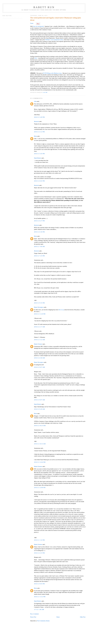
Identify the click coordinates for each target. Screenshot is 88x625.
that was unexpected (38, 26)
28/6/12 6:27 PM (39, 220)
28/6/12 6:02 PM (39, 181)
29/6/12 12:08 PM (39, 487)
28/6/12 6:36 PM (39, 232)
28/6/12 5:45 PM (39, 153)
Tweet (31, 23)
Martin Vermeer (38, 344)
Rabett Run (44, 7)
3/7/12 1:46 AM (39, 609)
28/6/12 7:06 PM (39, 246)
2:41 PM (45, 92)
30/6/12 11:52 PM (39, 596)
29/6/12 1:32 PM (39, 540)
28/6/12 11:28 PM (39, 314)
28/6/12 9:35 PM (39, 303)
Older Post (82, 617)
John (35, 101)
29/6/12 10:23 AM (40, 425)
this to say (61, 309)
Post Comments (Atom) (43, 620)
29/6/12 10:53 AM (40, 443)
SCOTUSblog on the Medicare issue (52, 73)
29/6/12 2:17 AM (39, 327)
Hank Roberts (37, 158)
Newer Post (33, 617)
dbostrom (36, 121)
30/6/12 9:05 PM (39, 583)
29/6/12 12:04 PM (39, 462)
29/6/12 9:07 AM (39, 367)
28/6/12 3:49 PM (39, 117)
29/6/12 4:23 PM (39, 553)
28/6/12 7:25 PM (39, 256)
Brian (35, 136)
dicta (36, 58)
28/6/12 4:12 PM (39, 131)
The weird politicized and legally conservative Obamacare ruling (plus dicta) (55, 19)
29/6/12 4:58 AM (39, 358)
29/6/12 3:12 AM (39, 339)
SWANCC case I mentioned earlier (54, 39)
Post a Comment (34, 614)
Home (58, 617)
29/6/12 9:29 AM (39, 409)
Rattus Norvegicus (39, 307)
